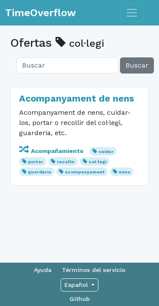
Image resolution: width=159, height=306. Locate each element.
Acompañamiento (52, 150)
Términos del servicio (94, 269)
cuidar (106, 151)
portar (35, 161)
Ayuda (42, 269)
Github (80, 298)
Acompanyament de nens (76, 98)
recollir (66, 161)
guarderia (39, 172)
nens (125, 172)
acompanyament (85, 172)
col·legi (97, 161)
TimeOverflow (40, 13)
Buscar (137, 65)
